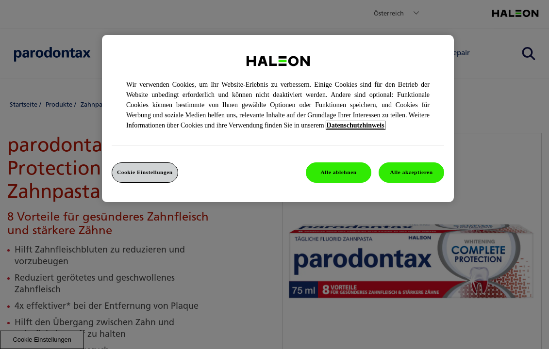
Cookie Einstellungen (145, 172)
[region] (278, 118)
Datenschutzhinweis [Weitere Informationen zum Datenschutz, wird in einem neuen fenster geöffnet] (355, 125)
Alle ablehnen (339, 172)
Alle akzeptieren (411, 172)
